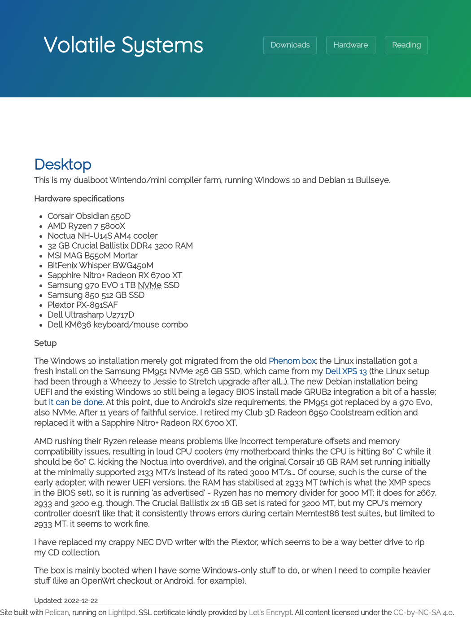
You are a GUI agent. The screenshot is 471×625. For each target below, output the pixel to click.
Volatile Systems (123, 44)
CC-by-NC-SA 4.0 (423, 612)
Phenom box (292, 361)
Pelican (57, 612)
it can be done (76, 402)
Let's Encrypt (270, 612)
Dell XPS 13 (346, 371)
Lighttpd (121, 612)
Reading (406, 44)
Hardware (350, 44)
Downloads (290, 44)
